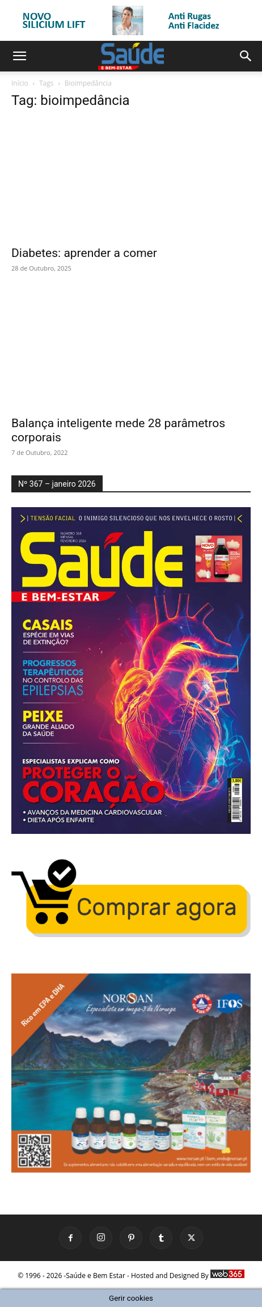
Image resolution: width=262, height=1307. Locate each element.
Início (19, 83)
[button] (19, 56)
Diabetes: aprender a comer (84, 253)
